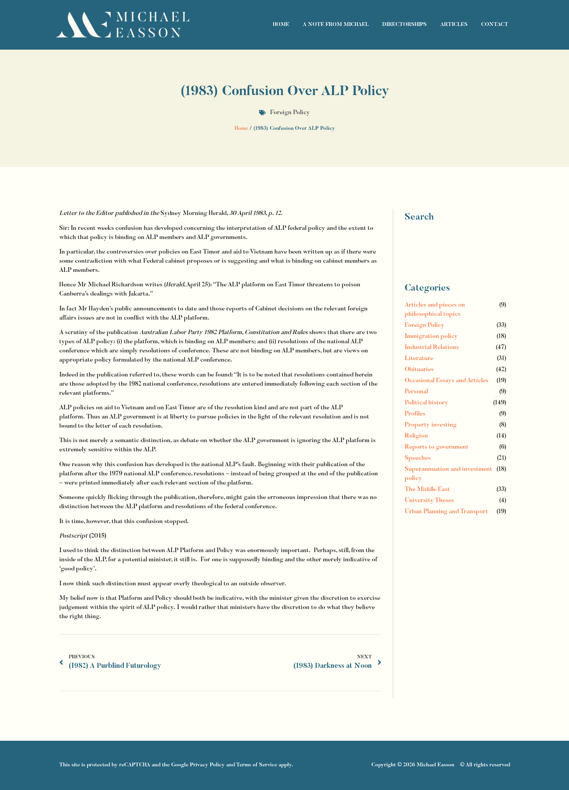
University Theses (429, 501)
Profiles (415, 414)
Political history (426, 403)
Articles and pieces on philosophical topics (435, 309)
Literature (419, 358)
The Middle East (427, 489)
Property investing (431, 425)
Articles (454, 24)
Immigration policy (431, 336)
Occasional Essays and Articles (446, 381)
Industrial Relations (432, 347)
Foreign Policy (290, 113)
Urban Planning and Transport (446, 512)
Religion (416, 436)
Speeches (418, 458)
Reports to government (436, 447)
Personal (416, 392)
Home (281, 24)
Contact (494, 24)
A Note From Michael (336, 24)
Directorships (404, 24)
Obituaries (419, 370)
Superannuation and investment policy (448, 473)
